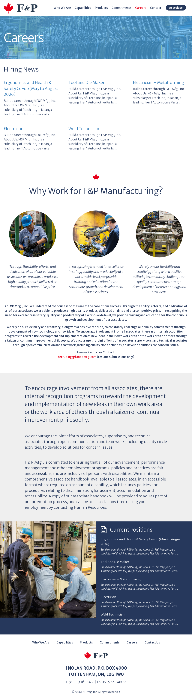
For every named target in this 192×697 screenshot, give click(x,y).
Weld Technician (83, 128)
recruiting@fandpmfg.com (77, 357)
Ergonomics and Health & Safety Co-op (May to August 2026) (31, 88)
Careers (142, 8)
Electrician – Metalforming (158, 82)
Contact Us (152, 639)
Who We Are (64, 8)
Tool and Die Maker (86, 82)
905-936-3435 (81, 679)
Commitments (124, 8)
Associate (178, 7)
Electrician (13, 128)
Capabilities (85, 8)
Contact (158, 8)
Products (103, 8)
